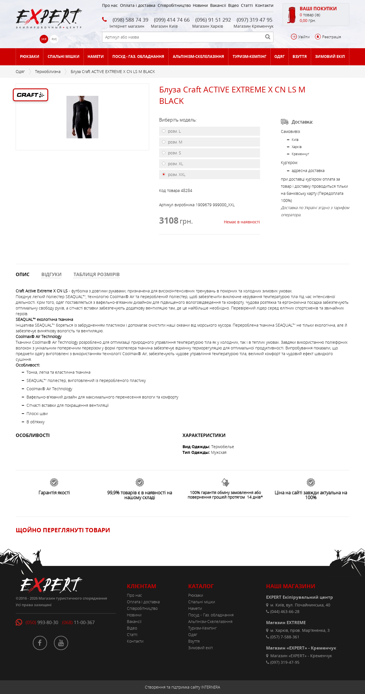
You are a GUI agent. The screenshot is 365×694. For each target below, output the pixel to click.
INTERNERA (210, 687)
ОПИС (22, 274)
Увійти (304, 36)
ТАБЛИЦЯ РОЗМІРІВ (97, 274)
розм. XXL (176, 174)
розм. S (174, 152)
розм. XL (175, 163)
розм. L (174, 131)
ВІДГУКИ (51, 274)
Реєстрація (331, 36)
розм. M (174, 142)
